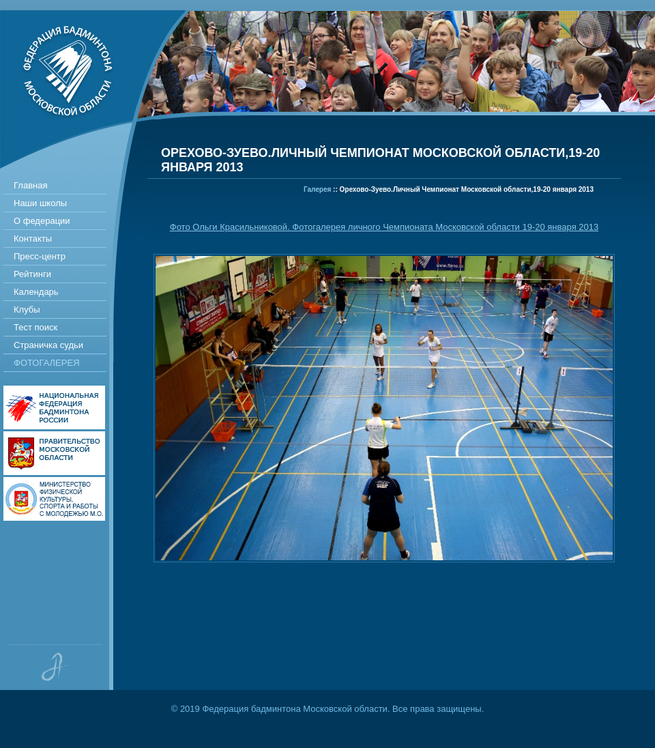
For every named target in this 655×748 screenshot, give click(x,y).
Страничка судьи (48, 345)
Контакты (33, 238)
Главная (30, 185)
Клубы (27, 309)
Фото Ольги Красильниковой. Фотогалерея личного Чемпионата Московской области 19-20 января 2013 (384, 227)
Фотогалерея (47, 363)
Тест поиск (35, 327)
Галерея (317, 189)
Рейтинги (32, 274)
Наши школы (40, 203)
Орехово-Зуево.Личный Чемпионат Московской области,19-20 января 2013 (467, 189)
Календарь (36, 292)
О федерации (42, 221)
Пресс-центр (40, 256)
